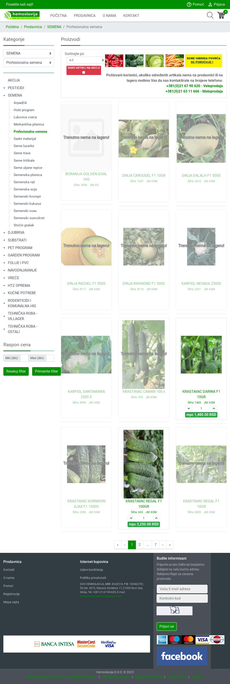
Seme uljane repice (28, 168)
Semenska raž (24, 182)
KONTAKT (131, 15)
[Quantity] (201, 408)
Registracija (11, 594)
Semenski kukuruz (27, 204)
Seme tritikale (24, 161)
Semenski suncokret (29, 218)
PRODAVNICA (84, 15)
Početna (12, 27)
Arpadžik (20, 103)
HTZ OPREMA (19, 285)
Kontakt (9, 569)
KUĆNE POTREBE (22, 293)
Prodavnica (33, 27)
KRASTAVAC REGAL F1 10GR (201, 506)
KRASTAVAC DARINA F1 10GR (201, 396)
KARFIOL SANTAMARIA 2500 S (86, 396)
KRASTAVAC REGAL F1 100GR (144, 506)
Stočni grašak (24, 225)
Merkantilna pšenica (29, 124)
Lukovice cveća (25, 117)
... (147, 545)
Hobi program (24, 110)
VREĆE (13, 278)
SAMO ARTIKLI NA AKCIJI (84, 67)
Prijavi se (166, 626)
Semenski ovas (25, 211)
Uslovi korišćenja (91, 569)
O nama (8, 578)
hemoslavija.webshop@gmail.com (101, 596)
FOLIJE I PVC (18, 263)
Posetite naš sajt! (19, 4)
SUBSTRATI (17, 240)
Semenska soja (25, 189)
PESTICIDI (16, 88)
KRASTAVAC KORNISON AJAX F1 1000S (86, 506)
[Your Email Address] (182, 589)
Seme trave (22, 153)
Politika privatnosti (93, 578)
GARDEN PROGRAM (24, 255)
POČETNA (58, 15)
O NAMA (109, 15)
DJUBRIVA (16, 232)
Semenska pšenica (28, 175)
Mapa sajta (11, 602)
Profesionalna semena (30, 132)
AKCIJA (14, 80)
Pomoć (195, 4)
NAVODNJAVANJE (22, 270)
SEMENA (54, 27)
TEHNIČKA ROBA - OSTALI (22, 329)
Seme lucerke (24, 146)
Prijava (216, 4)
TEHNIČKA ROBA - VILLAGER (22, 316)
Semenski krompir (27, 196)
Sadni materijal (25, 139)
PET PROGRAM (20, 248)
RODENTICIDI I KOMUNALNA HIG (22, 303)
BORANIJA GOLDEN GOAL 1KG (86, 179)
